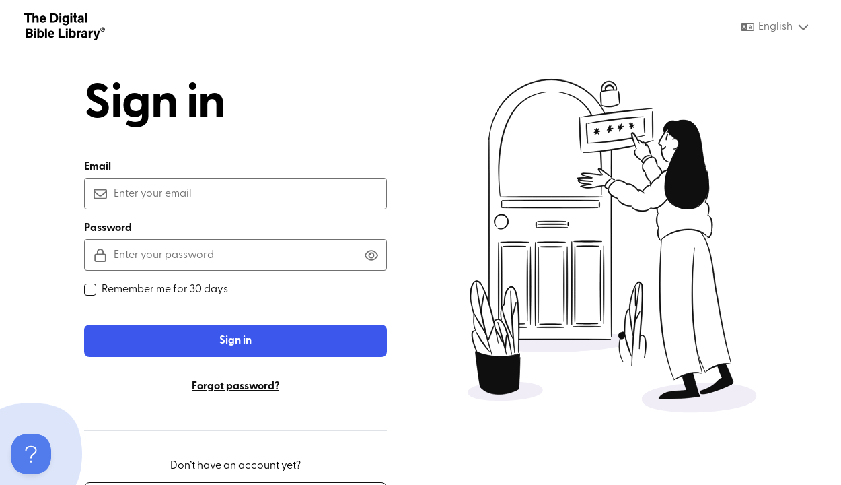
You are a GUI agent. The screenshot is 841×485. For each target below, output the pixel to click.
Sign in (235, 340)
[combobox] (775, 26)
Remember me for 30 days (156, 290)
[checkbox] (90, 290)
